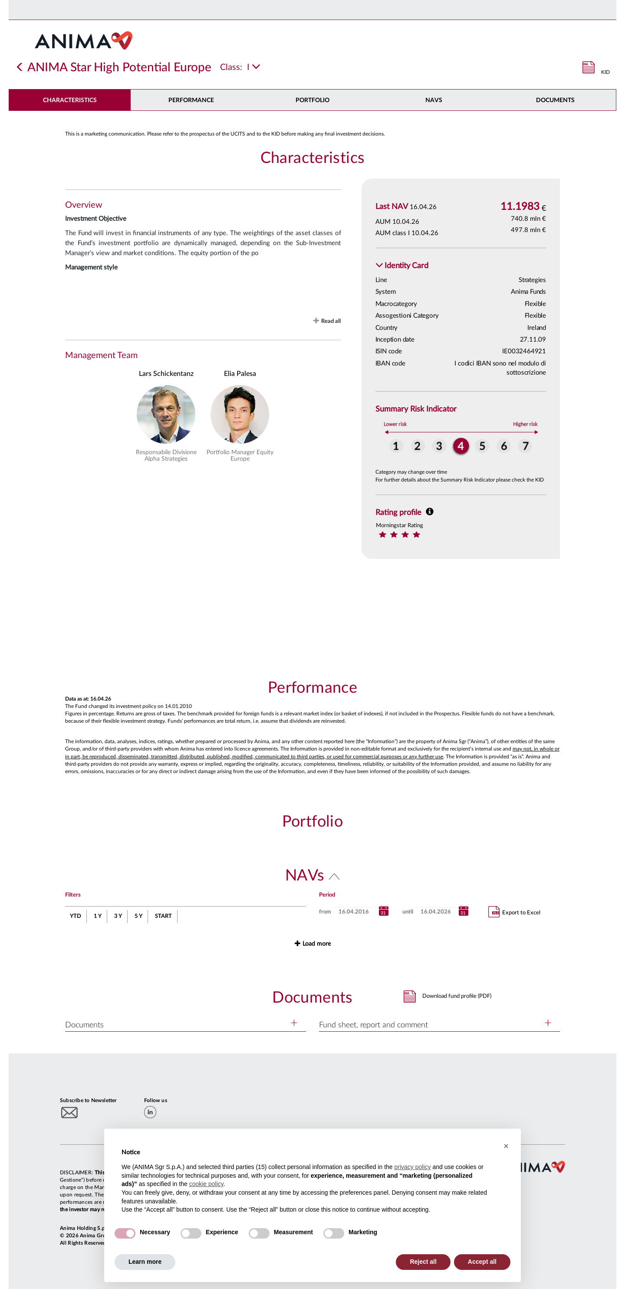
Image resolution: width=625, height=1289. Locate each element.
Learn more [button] (144, 1261)
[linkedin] (150, 1112)
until (407, 912)
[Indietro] (20, 67)
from (325, 912)
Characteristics (70, 100)
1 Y (98, 916)
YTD (75, 916)
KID (605, 72)
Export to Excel (514, 911)
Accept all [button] (482, 1261)
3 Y (118, 916)
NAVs (433, 100)
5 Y (138, 916)
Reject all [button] (423, 1261)
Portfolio (312, 100)
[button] (401, 266)
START (163, 916)
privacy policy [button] (412, 1166)
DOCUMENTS (555, 100)
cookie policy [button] (206, 1183)
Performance (191, 100)
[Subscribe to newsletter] (69, 1112)
